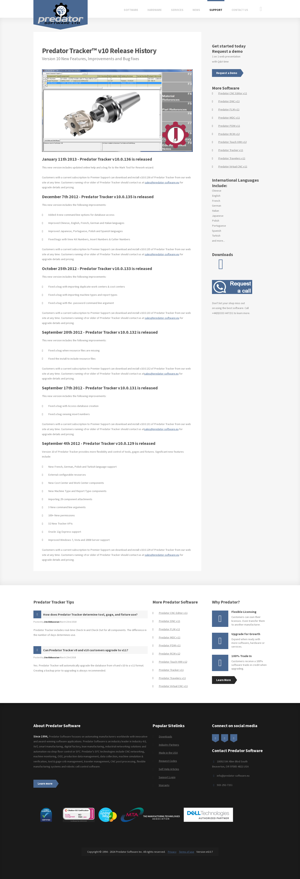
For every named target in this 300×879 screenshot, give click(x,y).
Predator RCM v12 (229, 134)
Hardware (154, 10)
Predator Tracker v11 (230, 150)
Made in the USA (168, 752)
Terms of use (186, 851)
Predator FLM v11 (228, 109)
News (196, 10)
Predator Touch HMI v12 (232, 142)
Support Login (167, 777)
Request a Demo (226, 73)
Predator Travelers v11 (231, 158)
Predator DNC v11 (229, 101)
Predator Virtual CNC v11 (232, 166)
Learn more (45, 783)
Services (177, 10)
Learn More (223, 680)
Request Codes (168, 761)
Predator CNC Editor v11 (232, 93)
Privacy (172, 851)
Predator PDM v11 (229, 126)
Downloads (165, 736)
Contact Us (240, 10)
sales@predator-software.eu (162, 182)
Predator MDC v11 (229, 117)
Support (215, 10)
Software (131, 10)
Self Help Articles (169, 769)
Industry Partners (169, 744)
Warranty (164, 785)
